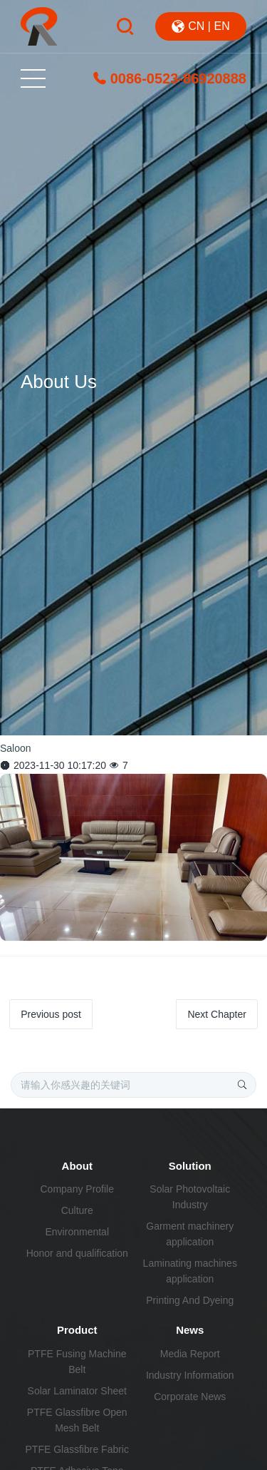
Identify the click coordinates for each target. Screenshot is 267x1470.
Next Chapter (216, 1014)
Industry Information (190, 1375)
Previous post (51, 1014)
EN (221, 26)
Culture (77, 1210)
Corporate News (190, 1396)
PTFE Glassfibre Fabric (77, 1449)
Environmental (78, 1231)
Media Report (190, 1353)
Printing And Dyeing (190, 1300)
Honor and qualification (77, 1253)
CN (196, 26)
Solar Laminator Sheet (77, 1391)
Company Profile (78, 1189)
